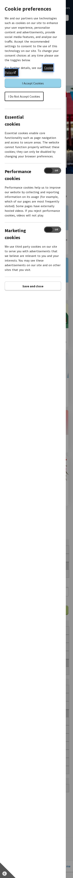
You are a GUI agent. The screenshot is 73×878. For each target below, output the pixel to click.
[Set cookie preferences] (8, 870)
